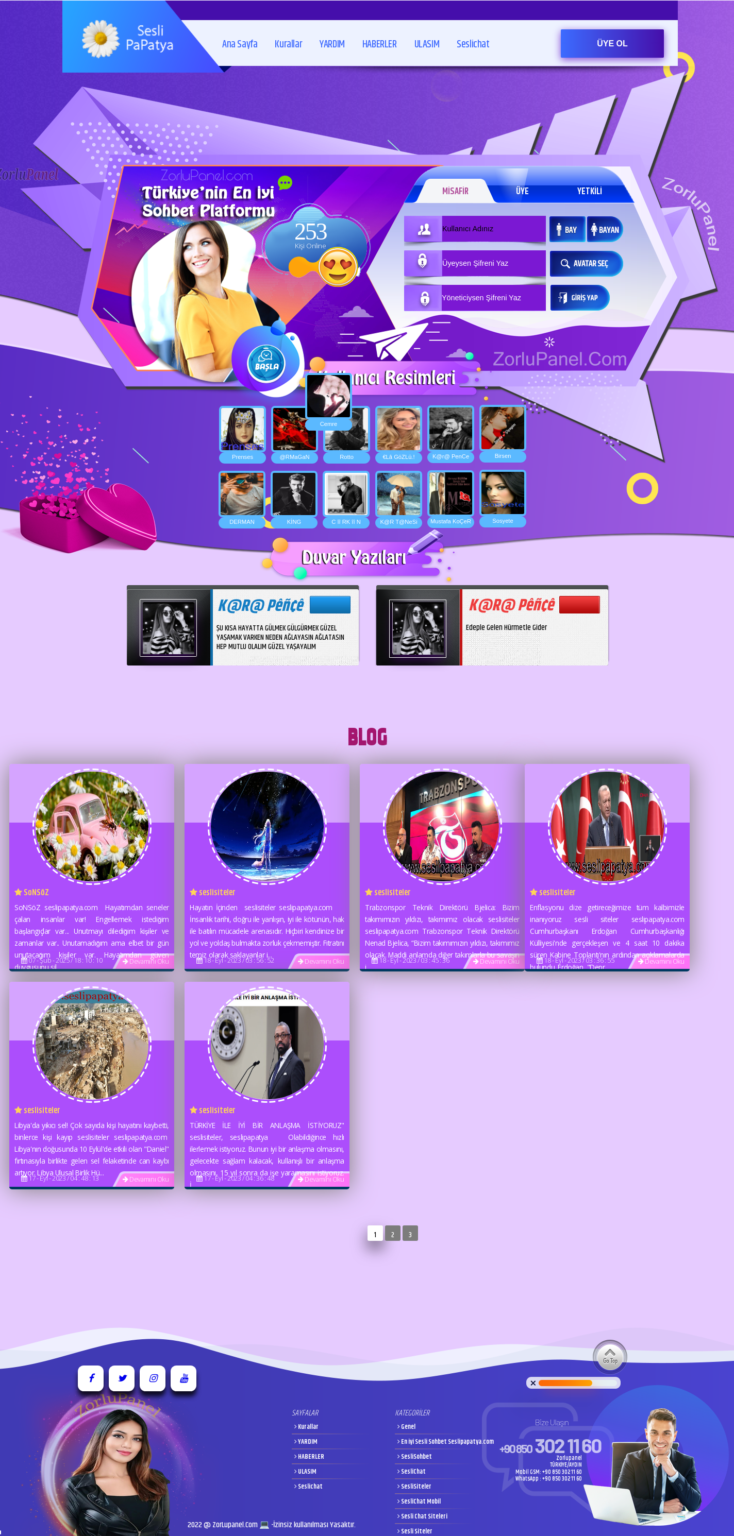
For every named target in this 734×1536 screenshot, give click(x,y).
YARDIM (332, 37)
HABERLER (379, 37)
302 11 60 (550, 1445)
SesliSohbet (414, 1457)
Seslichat (473, 37)
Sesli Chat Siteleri (422, 1517)
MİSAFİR (454, 191)
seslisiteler (213, 892)
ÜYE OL (612, 43)
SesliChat (411, 1472)
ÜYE (522, 191)
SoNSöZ (31, 892)
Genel (406, 1427)
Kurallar (288, 37)
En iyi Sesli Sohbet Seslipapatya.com (445, 1442)
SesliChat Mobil (419, 1502)
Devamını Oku (146, 961)
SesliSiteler (414, 1487)
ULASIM (427, 37)
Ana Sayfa (239, 37)
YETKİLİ (590, 191)
